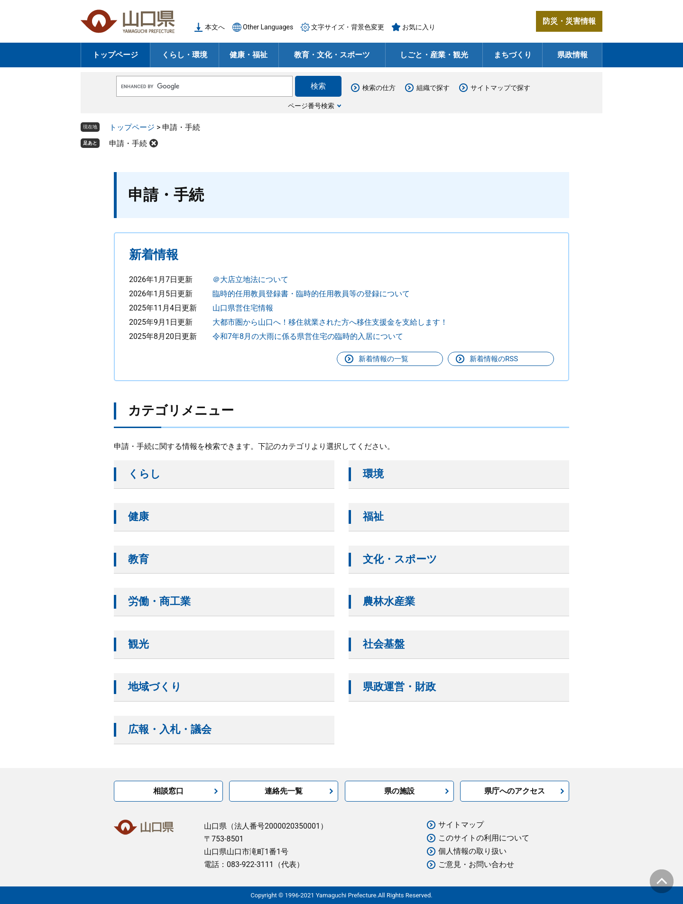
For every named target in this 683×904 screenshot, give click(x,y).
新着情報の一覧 (383, 359)
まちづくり (513, 54)
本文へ (215, 27)
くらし (144, 474)
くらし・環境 (184, 54)
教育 (138, 559)
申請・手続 (128, 143)
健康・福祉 (249, 54)
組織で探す (433, 87)
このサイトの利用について (483, 837)
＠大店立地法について (250, 279)
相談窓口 (168, 790)
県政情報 (572, 54)
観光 (138, 644)
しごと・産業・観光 (434, 54)
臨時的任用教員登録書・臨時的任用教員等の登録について (311, 293)
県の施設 (399, 790)
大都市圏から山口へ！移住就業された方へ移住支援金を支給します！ (330, 322)
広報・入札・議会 (170, 729)
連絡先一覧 (284, 790)
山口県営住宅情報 (242, 307)
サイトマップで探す (500, 87)
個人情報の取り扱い (472, 851)
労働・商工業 (159, 601)
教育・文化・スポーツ (332, 54)
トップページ (115, 54)
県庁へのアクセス (514, 790)
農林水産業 (389, 601)
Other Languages (268, 27)
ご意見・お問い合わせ (476, 864)
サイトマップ (461, 824)
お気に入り (418, 27)
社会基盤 (384, 644)
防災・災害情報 (569, 21)
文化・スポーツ (400, 559)
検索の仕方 (379, 87)
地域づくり (155, 687)
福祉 (373, 516)
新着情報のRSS (494, 359)
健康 (138, 516)
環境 (373, 474)
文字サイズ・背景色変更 (347, 27)
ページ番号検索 (311, 105)
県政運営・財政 (399, 687)
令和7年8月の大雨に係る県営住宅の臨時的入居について (307, 336)
